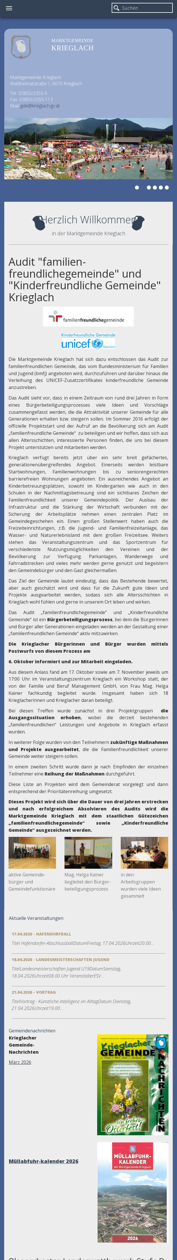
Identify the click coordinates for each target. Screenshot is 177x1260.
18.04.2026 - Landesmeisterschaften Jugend (60, 959)
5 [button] (161, 188)
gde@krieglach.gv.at (40, 106)
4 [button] (156, 188)
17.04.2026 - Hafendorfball (41, 934)
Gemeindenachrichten (32, 1031)
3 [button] (150, 188)
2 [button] (144, 188)
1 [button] (138, 188)
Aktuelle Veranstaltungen (36, 918)
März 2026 (20, 1062)
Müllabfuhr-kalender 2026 (43, 1161)
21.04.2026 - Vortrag (34, 992)
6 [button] (167, 188)
